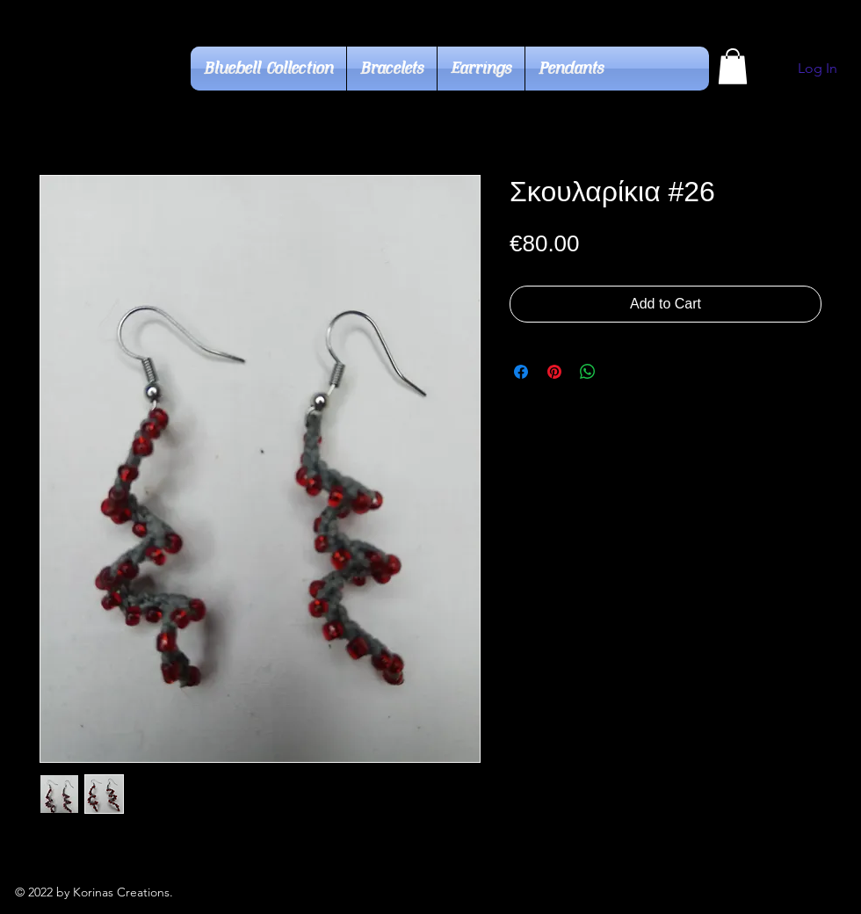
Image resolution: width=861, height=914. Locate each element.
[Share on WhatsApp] (587, 371)
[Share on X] (621, 371)
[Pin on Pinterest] (554, 371)
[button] (733, 66)
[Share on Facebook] (521, 371)
